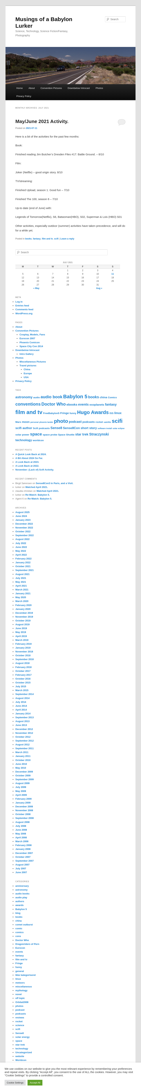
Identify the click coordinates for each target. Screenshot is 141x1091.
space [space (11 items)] (36, 434)
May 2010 (20, 767)
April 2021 (21, 585)
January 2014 (22, 713)
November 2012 (24, 733)
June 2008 (21, 829)
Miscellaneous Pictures (32, 361)
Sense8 (19, 1033)
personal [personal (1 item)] (34, 422)
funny (18, 967)
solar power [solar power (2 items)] (22, 434)
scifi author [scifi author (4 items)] (23, 428)
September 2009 (24, 779)
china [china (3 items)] (103, 397)
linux (18, 978)
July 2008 (20, 826)
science (19, 1025)
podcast (20, 1009)
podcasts (20, 1013)
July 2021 (20, 578)
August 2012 (22, 744)
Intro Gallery (26, 354)
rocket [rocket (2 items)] (99, 422)
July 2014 (20, 702)
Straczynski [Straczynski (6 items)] (99, 434)
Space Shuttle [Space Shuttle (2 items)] (66, 434)
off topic (20, 998)
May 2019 (20, 632)
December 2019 (24, 613)
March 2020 (21, 601)
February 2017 (23, 674)
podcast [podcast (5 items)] (75, 422)
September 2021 (24, 570)
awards (19, 905)
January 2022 (22, 562)
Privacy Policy (23, 96)
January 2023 (22, 520)
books (28, 238)
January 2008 (22, 849)
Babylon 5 (21, 909)
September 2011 (24, 748)
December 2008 (24, 806)
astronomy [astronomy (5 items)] (23, 397)
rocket (19, 1021)
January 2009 (22, 802)
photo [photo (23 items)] (61, 421)
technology (21, 1048)
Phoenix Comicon (29, 342)
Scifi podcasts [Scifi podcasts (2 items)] (41, 428)
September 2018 (24, 659)
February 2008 (23, 845)
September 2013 (24, 717)
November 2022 (24, 527)
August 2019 (22, 624)
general (19, 971)
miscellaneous (23, 986)
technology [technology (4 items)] (23, 440)
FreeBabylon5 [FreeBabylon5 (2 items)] (51, 413)
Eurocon (20, 948)
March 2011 (21, 752)
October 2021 (22, 566)
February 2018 (23, 667)
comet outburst (24, 924)
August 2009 (22, 783)
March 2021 (21, 589)
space (18, 1040)
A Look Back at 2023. (27, 462)
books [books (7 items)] (93, 397)
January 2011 (22, 756)
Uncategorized (23, 1052)
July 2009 (20, 787)
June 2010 (21, 764)
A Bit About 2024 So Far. (29, 458)
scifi (56, 238)
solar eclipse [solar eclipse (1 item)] (119, 428)
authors (19, 901)
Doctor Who (22, 940)
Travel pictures (27, 365)
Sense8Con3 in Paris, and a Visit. (54, 483)
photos (19, 1006)
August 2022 (22, 539)
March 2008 (21, 841)
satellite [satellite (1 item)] (107, 422)
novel (18, 994)
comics (19, 932)
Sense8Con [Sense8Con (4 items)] (71, 428)
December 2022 (24, 523)
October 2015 (22, 682)
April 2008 (21, 837)
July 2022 (20, 543)
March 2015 (21, 690)
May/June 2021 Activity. (41, 121)
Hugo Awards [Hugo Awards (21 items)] (93, 412)
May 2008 (20, 833)
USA (26, 377)
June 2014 (21, 705)
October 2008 (22, 814)
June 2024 (21, 516)
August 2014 (22, 698)
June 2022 (21, 547)
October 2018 (22, 655)
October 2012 (22, 736)
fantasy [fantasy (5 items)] (111, 404)
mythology (21, 990)
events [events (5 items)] (83, 404)
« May (36, 288)
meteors (20, 982)
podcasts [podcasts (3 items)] (88, 421)
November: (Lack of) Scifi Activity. (34, 469)
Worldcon (20, 1060)
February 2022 (23, 558)
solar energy (22, 1037)
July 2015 (20, 686)
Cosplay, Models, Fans (32, 334)
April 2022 (21, 554)
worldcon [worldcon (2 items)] (38, 440)
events (19, 951)
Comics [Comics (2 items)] (112, 397)
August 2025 (22, 512)
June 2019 (21, 628)
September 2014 (24, 694)
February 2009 (23, 798)
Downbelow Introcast (79, 88)
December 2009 (24, 771)
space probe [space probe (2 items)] (50, 434)
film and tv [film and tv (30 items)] (28, 412)
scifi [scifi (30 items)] (117, 421)
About (31, 88)
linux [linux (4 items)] (118, 413)
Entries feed (22, 305)
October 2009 (22, 775)
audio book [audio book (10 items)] (51, 397)
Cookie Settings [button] (15, 1082)
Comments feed (24, 309)
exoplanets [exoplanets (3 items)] (96, 404)
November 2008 (24, 810)
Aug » (99, 288)
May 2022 (20, 551)
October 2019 (22, 620)
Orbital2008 (21, 1002)
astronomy (21, 889)
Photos (99, 88)
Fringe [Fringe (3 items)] (64, 413)
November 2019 (24, 616)
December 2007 (24, 853)
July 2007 (20, 868)
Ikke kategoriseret (25, 975)
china (18, 920)
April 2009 (21, 795)
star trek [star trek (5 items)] (81, 434)
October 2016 (22, 678)
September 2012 (24, 740)
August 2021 (22, 574)
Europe (28, 373)
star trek (20, 1044)
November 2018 (24, 651)
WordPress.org (23, 313)
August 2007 (22, 864)
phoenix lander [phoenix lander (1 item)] (46, 422)
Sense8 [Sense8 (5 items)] (56, 428)
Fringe (19, 963)
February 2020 (23, 605)
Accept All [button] (35, 1082)
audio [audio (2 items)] (36, 397)
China (27, 369)
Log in (19, 301)
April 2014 (21, 709)
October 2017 (22, 671)
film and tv (47, 238)
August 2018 (22, 663)
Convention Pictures (51, 88)
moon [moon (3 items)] (26, 421)
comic (18, 928)
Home (19, 88)
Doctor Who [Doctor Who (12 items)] (53, 404)
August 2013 (22, 721)
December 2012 (24, 729)
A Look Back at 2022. (27, 465)
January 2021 (22, 593)
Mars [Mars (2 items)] (18, 422)
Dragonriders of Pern (27, 944)
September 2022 (24, 535)
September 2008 (24, 818)
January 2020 (22, 609)
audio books (22, 893)
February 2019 (23, 643)
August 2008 (22, 822)
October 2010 (22, 760)
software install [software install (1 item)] (105, 428)
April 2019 (21, 636)
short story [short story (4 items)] (89, 428)
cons (18, 936)
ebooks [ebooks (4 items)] (71, 404)
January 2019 (22, 647)
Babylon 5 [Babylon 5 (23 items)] (75, 396)
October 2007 (22, 857)
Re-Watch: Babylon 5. (37, 494)
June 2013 (21, 725)
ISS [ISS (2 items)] (111, 413)
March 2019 (21, 640)
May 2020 (20, 597)
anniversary (22, 886)
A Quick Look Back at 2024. (30, 454)
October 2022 (22, 531)
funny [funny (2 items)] (73, 413)
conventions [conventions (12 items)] (28, 404)
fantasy (37, 238)
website (19, 1056)
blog (17, 913)
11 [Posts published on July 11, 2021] (112, 274)
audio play (21, 897)
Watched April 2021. (36, 487)
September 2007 (24, 860)
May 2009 (20, 791)
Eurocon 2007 (27, 338)
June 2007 (21, 872)
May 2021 (20, 582)
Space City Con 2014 (31, 346)
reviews (19, 1017)
